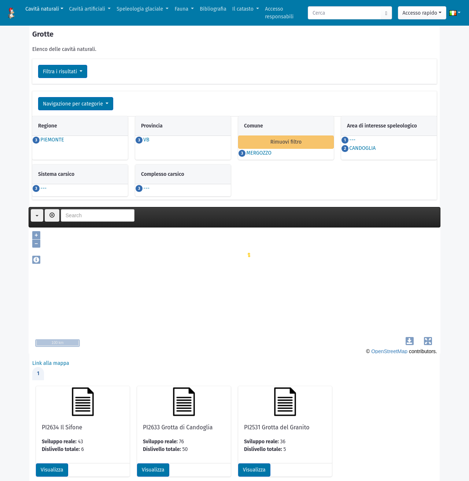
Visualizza (52, 470)
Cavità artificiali (88, 9)
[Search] (344, 12)
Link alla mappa (50, 363)
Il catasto (243, 9)
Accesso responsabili (279, 13)
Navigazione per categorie (73, 104)
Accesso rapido (420, 13)
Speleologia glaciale (141, 9)
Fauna (181, 9)
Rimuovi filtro (286, 142)
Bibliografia (213, 9)
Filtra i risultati (60, 72)
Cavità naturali (42, 9)
